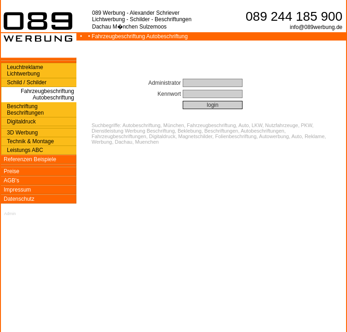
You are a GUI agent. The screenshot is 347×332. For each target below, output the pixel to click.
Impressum (17, 189)
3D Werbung (22, 132)
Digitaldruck (21, 121)
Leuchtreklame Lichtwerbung (25, 70)
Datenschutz (19, 199)
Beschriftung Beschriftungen (25, 109)
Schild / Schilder (26, 82)
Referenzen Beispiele (30, 159)
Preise (11, 171)
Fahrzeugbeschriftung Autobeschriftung (47, 94)
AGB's (11, 180)
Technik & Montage (30, 141)
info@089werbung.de (316, 27)
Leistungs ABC (25, 150)
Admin (10, 213)
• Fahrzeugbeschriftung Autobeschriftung (139, 36)
